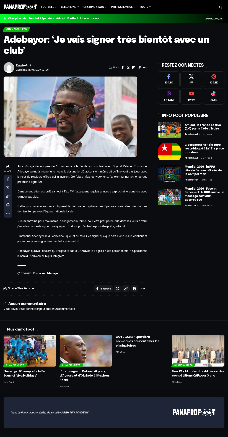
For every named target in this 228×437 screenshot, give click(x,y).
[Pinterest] (213, 78)
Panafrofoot (23, 65)
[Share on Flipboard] (133, 67)
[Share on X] (128, 67)
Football (34, 18)
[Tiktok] (213, 96)
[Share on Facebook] (122, 67)
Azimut (60, 18)
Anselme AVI (191, 133)
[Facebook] (169, 78)
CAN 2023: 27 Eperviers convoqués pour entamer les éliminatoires (137, 341)
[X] (191, 78)
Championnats (17, 18)
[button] (220, 7)
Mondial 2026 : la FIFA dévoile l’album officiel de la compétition (203, 169)
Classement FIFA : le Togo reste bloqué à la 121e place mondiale (204, 148)
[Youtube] (191, 96)
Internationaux (89, 18)
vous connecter (29, 309)
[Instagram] (169, 96)
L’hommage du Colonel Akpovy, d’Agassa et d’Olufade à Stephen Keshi (84, 376)
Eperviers (48, 18)
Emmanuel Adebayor (46, 273)
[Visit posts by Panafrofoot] (9, 67)
